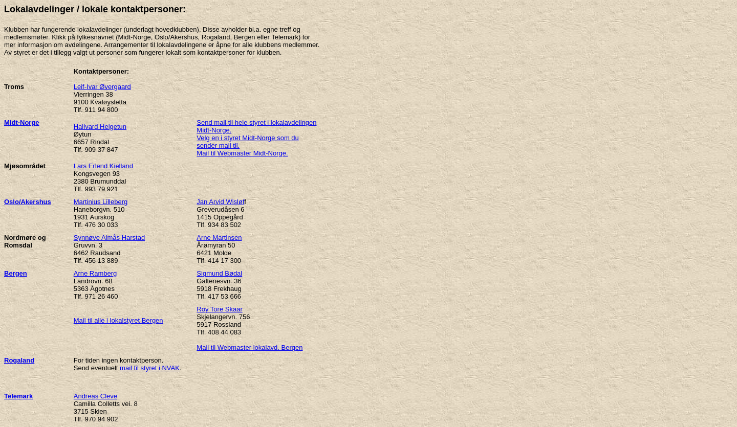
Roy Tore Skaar (219, 309)
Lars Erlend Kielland (103, 166)
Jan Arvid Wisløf (220, 202)
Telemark (18, 396)
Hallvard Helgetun (100, 126)
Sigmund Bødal (219, 273)
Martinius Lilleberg (101, 202)
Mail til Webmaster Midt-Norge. (242, 153)
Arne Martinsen (219, 237)
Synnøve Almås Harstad (109, 237)
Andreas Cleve (95, 396)
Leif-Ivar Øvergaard (102, 87)
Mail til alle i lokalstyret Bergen (118, 320)
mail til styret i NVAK (150, 368)
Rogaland (19, 360)
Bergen (15, 273)
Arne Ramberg (95, 273)
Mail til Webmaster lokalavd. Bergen (249, 347)
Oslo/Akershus (27, 202)
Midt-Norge (21, 122)
